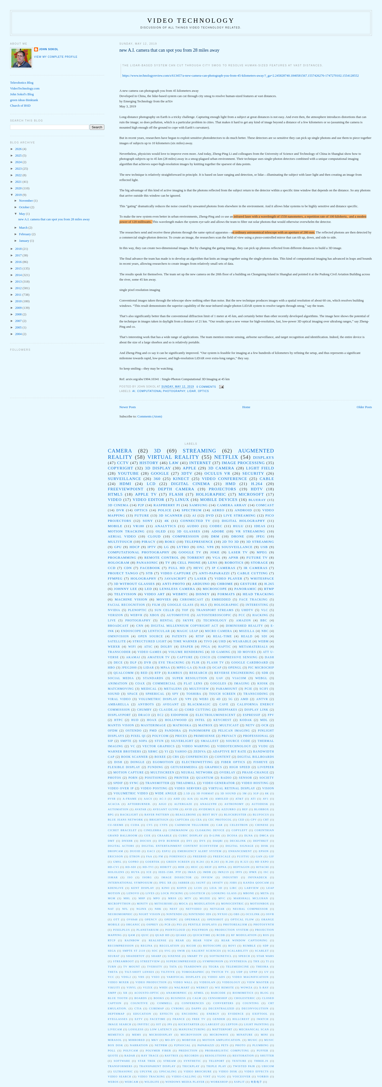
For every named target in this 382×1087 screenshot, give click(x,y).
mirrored (137, 1040)
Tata (173, 966)
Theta (113, 972)
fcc (242, 615)
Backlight (129, 814)
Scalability (238, 950)
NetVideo (194, 909)
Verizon (115, 615)
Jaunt (201, 882)
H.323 (244, 861)
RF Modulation (244, 935)
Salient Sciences (206, 950)
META (265, 893)
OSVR (270, 914)
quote (113, 1055)
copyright (120, 468)
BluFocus (261, 814)
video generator (219, 783)
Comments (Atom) (149, 416)
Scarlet (262, 950)
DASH (269, 657)
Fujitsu (243, 856)
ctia (138, 1008)
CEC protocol (220, 819)
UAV (220, 678)
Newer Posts (127, 407)
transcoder (119, 652)
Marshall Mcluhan (251, 898)
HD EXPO (262, 861)
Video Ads (216, 977)
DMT (111, 840)
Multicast (229, 725)
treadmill (186, 783)
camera (120, 451)
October (24, 207)
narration (139, 1045)
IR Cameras (256, 568)
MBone (248, 893)
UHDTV (247, 610)
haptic (224, 646)
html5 (115, 494)
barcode (218, 992)
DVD (210, 515)
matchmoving (121, 688)
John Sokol (48, 49)
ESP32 (166, 851)
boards (140, 998)
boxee (160, 757)
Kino (166, 888)
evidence (236, 1013)
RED (144, 673)
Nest (174, 909)
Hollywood (176, 720)
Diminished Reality (244, 625)
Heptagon (241, 867)
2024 (18, 162)
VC (133, 746)
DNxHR (127, 840)
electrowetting (197, 762)
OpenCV (151, 919)
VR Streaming (250, 531)
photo (240, 1045)
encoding (190, 1013)
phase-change (255, 772)
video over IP (121, 788)
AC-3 (162, 798)
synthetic (192, 1061)
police (164, 510)
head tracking (258, 594)
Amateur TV (158, 657)
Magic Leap (187, 631)
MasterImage (153, 725)
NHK (158, 909)
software (122, 1061)
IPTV (151, 547)
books (159, 998)
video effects (256, 1071)
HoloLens (116, 872)
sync (134, 783)
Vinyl (131, 987)
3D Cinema (118, 505)
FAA (149, 856)
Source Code (238, 741)
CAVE (224, 704)
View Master (258, 982)
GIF (271, 856)
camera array (232, 505)
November (26, 200)
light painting (256, 1024)
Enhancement (240, 851)
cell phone (189, 562)
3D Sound (228, 793)
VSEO (155, 977)
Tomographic (193, 972)
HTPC (118, 720)
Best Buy (210, 814)
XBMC (153, 751)
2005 (18, 327)
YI (166, 751)
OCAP (216, 667)
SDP (266, 945)
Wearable (242, 641)
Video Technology (191, 20)
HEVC (199, 568)
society (266, 777)
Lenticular (159, 631)
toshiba (194, 694)
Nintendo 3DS (199, 914)
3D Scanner (170, 515)
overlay (227, 772)
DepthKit (261, 840)
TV (167, 562)
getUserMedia (184, 767)
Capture (185, 657)
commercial (164, 683)
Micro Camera (218, 631)
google (160, 473)
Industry (230, 877)
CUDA (135, 825)
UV (266, 972)
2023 (18, 168)
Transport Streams (215, 610)
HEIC (194, 867)
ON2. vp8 (205, 547)
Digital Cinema (190, 483)
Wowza (246, 987)
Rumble (249, 945)
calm (197, 998)
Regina (147, 945)
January (24, 241)
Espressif (252, 715)
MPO (156, 898)
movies (163, 599)
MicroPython (119, 903)
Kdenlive (116, 888)
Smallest (210, 741)
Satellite (117, 641)
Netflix (226, 457)
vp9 (188, 699)
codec (216, 526)
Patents (179, 636)
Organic (133, 924)
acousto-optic (146, 992)
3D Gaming (221, 652)
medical (149, 688)
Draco (144, 715)
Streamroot (123, 961)
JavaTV (217, 882)
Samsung (198, 505)
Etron (135, 856)
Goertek (152, 861)
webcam (132, 1081)
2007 (18, 321)
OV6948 (132, 919)
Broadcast (118, 625)
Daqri (217, 840)
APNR (234, 557)
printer (181, 777)
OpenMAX (192, 919)
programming (122, 557)
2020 (18, 188)
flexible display (124, 767)
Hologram (119, 562)
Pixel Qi (138, 736)
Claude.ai (168, 709)
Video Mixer (118, 982)
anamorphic (176, 992)
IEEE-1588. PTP (169, 872)
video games (150, 652)
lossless (136, 1029)
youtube (128, 473)
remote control (161, 557)
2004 (18, 334)
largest (213, 1024)
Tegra (214, 966)
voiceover (242, 1076)
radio (226, 777)
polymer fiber (158, 1050)
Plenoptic (137, 610)
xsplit (239, 1081)
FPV (271, 715)
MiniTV (142, 903)
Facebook (150, 568)
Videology (231, 982)
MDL (264, 720)
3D (157, 451)
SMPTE (126, 741)
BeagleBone (186, 814)
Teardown (193, 966)
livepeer (266, 767)
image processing (243, 463)
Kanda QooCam (256, 882)
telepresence (199, 542)
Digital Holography (243, 521)
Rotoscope (212, 945)
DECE (118, 662)
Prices (181, 736)
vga (216, 557)
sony (148, 521)
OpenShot (215, 919)
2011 (18, 294)
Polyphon (200, 929)
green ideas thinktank (24, 100)
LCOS (198, 888)
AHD (176, 798)
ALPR (204, 798)
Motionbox (259, 903)
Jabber (184, 882)
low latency (161, 1029)
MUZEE (205, 898)
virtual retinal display (232, 788)
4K (166, 521)
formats (226, 594)
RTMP (269, 589)
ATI (253, 798)
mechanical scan (254, 1029)
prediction (188, 1050)
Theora (262, 966)
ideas (260, 526)
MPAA (165, 667)
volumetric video (130, 793)
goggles (218, 683)
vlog (221, 1076)
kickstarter (189, 1024)
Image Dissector (177, 877)
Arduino (201, 584)
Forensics (177, 856)
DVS (202, 840)
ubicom (268, 1066)
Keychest (222, 720)
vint (207, 1076)
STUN (159, 741)
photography (138, 620)
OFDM (113, 730)
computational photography (161, 391)
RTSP (200, 636)
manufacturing (192, 1029)
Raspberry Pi (166, 505)
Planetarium (148, 929)
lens (212, 562)
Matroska (182, 725)
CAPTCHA (182, 819)
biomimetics (243, 992)
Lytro (183, 547)
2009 (18, 308)
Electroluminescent (216, 715)
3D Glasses (188, 531)
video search (119, 1076)
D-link (214, 835)
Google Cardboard (249, 662)
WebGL (261, 678)
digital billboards (255, 757)
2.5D (187, 793)
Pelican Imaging (234, 730)
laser (201, 578)
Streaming (199, 451)
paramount (227, 688)
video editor (148, 499)
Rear (180, 940)
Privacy (229, 736)
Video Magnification (250, 977)
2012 (18, 288)
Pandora (173, 730)
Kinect (181, 478)
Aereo (218, 510)
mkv (154, 1040)
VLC (264, 610)
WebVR (136, 615)
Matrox (205, 725)
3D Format (205, 793)
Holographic (226, 605)
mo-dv (170, 1040)
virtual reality (173, 457)
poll (112, 1050)
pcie (248, 688)
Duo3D (135, 851)
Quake (181, 935)
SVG (168, 950)
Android (243, 510)
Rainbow (132, 940)
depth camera (176, 489)
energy (213, 1013)
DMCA (264, 835)
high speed (240, 767)
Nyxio (222, 914)
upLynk (146, 1071)
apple (189, 468)
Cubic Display (191, 835)
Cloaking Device (210, 830)
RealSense (158, 940)
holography (143, 578)
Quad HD (162, 935)
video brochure (198, 1071)
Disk (264, 845)
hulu (238, 526)
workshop (219, 1081)
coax (140, 683)
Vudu (263, 746)
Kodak (246, 720)
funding (155, 767)
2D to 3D (230, 542)
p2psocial (182, 1045)
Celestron (239, 825)
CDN (128, 568)
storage (259, 562)
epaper (187, 646)
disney (203, 594)
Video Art (154, 594)
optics (203, 391)
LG (166, 547)
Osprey (152, 924)
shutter (267, 1055)
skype (188, 620)
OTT (116, 919)
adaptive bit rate (229, 751)
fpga (205, 646)
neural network (197, 772)
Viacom (239, 678)
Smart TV (195, 956)
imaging (241, 683)
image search (119, 1024)
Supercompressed (181, 961)
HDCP (135, 547)
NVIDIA (114, 610)
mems (136, 1034)
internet (200, 463)
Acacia (114, 804)
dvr (120, 510)
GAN (259, 856)
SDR (265, 673)
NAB (202, 667)
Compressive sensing (237, 657)
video (115, 499)
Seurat (114, 956)
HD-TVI (148, 867)
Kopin (182, 888)
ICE (149, 872)
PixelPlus (121, 929)
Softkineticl (221, 956)
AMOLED (221, 798)
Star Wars (265, 956)
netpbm (161, 1045)
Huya (135, 872)
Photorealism (235, 924)
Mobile (115, 526)
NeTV (250, 725)
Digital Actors (121, 845)
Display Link (256, 709)
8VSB (112, 798)
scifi (264, 688)
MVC (222, 898)
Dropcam (115, 851)
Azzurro (228, 809)
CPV (254, 819)
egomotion (163, 762)
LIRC (233, 888)
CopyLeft (239, 830)
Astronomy (234, 804)
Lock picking (172, 893)
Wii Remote (224, 987)
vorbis (263, 1076)
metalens (173, 688)
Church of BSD (20, 105)
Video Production (151, 982)
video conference (224, 478)
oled (161, 531)
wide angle (166, 793)
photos (114, 777)
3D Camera (221, 468)
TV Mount (131, 966)
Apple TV (146, 494)
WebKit (202, 987)
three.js (261, 1061)
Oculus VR (217, 473)
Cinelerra (153, 830)
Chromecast (191, 599)
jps (169, 1024)
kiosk (262, 683)
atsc (148, 646)
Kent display (142, 888)
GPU (118, 547)
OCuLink (253, 914)
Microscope (215, 589)
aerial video (122, 536)
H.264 (257, 483)
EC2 (160, 715)
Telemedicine (237, 966)
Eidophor (179, 715)
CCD (112, 568)
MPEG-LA (184, 667)
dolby (167, 646)
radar (129, 1055)
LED (148, 589)
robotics (234, 562)
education (142, 1013)
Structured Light (150, 641)
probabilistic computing (227, 1050)
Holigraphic (211, 494)
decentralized (221, 1008)
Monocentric (232, 903)
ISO (130, 877)
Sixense (174, 956)
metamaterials (253, 646)
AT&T (239, 798)
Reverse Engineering (234, 673)
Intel (200, 720)
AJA (190, 798)
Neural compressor (250, 909)
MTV (188, 898)
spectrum (192, 510)
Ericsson (115, 856)
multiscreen (162, 772)
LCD (151, 483)
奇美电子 (256, 1081)
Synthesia (238, 961)
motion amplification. (221, 1040)
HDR (181, 867)
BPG (111, 814)
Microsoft (251, 494)
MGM (111, 898)
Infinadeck (257, 877)
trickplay (191, 1066)
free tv (198, 1019)
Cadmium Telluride (192, 825)
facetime (158, 1019)
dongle (138, 762)
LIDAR (191, 391)
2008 (18, 314)
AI (133, 391)
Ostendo (133, 730)
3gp (256, 793)
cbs (176, 757)
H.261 (200, 861)
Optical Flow (242, 919)
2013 (18, 281)
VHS (141, 977)
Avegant (171, 704)
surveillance (124, 478)
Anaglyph (208, 804)
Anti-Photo (173, 584)
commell (165, 1003)
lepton (232, 1024)
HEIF (208, 867)
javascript (175, 578)
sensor (245, 777)
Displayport (119, 715)
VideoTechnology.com (25, 88)
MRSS (172, 898)
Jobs (233, 882)
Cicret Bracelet (122, 830)
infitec (144, 1024)
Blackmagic (199, 704)
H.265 (269, 584)
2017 (18, 255)
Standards (153, 678)
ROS (266, 935)
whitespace (262, 578)
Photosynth (263, 924)
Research (198, 673)
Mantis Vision (121, 725)
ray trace (150, 1055)
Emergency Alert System (199, 851)
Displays (263, 457)
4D (218, 699)
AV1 (266, 798)
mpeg (262, 552)
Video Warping (196, 746)
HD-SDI (130, 867)
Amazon (243, 620)
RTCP (112, 940)
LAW (174, 463)
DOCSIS (145, 840)
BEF (245, 809)
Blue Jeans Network (125, 819)
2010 (18, 301)
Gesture (248, 584)
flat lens (193, 683)
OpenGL (235, 667)
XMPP (112, 992)
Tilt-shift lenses (139, 972)
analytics (165, 526)
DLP (133, 662)
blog (264, 992)
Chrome (225, 584)
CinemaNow (178, 830)
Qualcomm (124, 673)
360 (157, 478)
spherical (155, 694)
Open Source (150, 636)
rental (167, 620)
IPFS (239, 872)
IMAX (192, 872)
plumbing (260, 1045)
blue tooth (118, 998)
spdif (118, 783)
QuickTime (201, 935)
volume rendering (186, 652)
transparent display (157, 1066)
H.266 (230, 861)
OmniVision (118, 636)
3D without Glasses (134, 584)
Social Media (121, 678)
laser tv (238, 552)
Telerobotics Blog (22, 82)
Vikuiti (114, 987)
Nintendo (174, 914)
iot (158, 1024)
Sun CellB (164, 610)
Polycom (160, 736)
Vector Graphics (158, 746)
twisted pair (244, 1066)
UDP (239, 972)
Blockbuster (235, 814)
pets (225, 1045)
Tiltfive (168, 972)
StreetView (150, 961)
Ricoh (191, 945)
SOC (155, 950)
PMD (153, 730)
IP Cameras (223, 568)
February (25, 234)
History (148, 463)
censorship (218, 998)
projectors (222, 489)
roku (170, 542)
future (142, 515)
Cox (147, 835)
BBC (263, 620)
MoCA (183, 903)
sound (114, 694)
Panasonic (147, 562)
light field (260, 468)
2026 (18, 149)
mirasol (115, 1040)
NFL (125, 909)
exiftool (260, 1013)
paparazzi (206, 1045)
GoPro (133, 861)
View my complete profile (56, 56)
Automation (118, 809)
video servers (188, 788)
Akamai (133, 657)
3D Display (158, 468)
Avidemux (207, 809)
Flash (176, 494)
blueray (257, 500)
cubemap (156, 1008)
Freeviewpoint (126, 489)
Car (219, 825)
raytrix (171, 1055)
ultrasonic (123, 1071)
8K (267, 793)
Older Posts (364, 407)
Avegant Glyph (165, 809)
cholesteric (245, 998)
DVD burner (168, 840)
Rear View (202, 940)
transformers (120, 1066)
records (191, 1055)
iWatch (263, 1019)
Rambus (175, 673)
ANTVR (262, 699)
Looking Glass (224, 893)
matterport (222, 1029)
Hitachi (262, 867)
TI (267, 961)
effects (166, 1013)
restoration (243, 1055)
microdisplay (161, 1034)
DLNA (248, 835)
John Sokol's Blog (22, 94)
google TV (190, 552)
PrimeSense (204, 736)
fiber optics (233, 762)
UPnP (253, 972)
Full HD (177, 568)
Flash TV (215, 662)
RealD (246, 636)
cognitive (139, 1003)
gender (219, 1019)
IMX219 (223, 872)
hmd (231, 483)
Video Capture (176, 573)
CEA (199, 819)
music (253, 1040)
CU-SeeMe (115, 825)
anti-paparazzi (214, 573)
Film (156, 605)
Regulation (169, 945)
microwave (219, 1034)
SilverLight (182, 741)
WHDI (163, 987)
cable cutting (252, 573)
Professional (256, 736)
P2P (141, 505)
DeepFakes (227, 709)
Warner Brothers (124, 751)
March (23, 227)
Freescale (222, 856)
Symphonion (213, 961)
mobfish (189, 1040)
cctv (123, 463)
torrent (196, 557)
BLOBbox (261, 809)
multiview (199, 688)
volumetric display (158, 699)
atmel (199, 992)
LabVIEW (251, 888)
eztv (139, 1019)
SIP (110, 741)
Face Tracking (253, 599)
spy (175, 694)
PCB (168, 924)
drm (215, 536)
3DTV (187, 473)
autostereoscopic (214, 615)
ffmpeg (115, 578)
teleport (217, 1061)
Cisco (205, 657)
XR (125, 992)
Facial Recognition (126, 605)
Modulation (204, 903)
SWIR (181, 950)
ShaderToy (135, 956)
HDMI (125, 483)
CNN (140, 625)
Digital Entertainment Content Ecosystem (180, 845)
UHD (222, 641)
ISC (266, 872)
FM (161, 856)
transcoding (255, 694)
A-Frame (130, 798)
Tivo (208, 641)
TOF (185, 610)
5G (231, 699)
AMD (244, 699)
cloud (154, 536)
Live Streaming (240, 515)
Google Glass (180, 605)
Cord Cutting (198, 709)
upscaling (168, 1071)
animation (118, 683)
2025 (18, 155)
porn (133, 777)
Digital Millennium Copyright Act (184, 625)
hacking (260, 615)
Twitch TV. (220, 972)
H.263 (215, 861)
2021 (18, 182)
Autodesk (259, 804)
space (132, 694)
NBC (265, 631)
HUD (135, 720)
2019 (18, 195)
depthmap (116, 1013)
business (178, 998)
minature (245, 1034)
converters (223, 1003)
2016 (18, 262)
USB (264, 547)
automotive (178, 615)
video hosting (255, 783)
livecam (115, 1029)
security (253, 473)
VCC (111, 977)
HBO (111, 667)
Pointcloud (175, 929)
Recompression (121, 945)
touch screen (222, 694)
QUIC (145, 935)
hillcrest (240, 1019)
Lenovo (132, 893)
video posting (154, 788)
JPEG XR (165, 882)
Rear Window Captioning (244, 940)
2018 (18, 249)
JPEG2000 (129, 667)
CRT (266, 819)
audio (193, 526)
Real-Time (222, 636)
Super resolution (189, 678)
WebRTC (180, 594)
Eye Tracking (171, 662)
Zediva (200, 751)
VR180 (138, 526)
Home (246, 407)
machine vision (131, 599)
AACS (148, 798)
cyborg (177, 1008)
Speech (244, 956)
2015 (18, 268)
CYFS (164, 825)
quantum (204, 777)
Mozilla (247, 631)
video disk (228, 1071)
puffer (262, 1050)
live (112, 620)
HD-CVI (113, 867)
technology (215, 620)
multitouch (120, 542)
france (179, 1019)
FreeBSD (200, 856)
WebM (263, 641)
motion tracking (126, 531)
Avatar (140, 809)
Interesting (257, 605)
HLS (204, 605)
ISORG (147, 877)
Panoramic (245, 589)
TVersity (155, 966)
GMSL (117, 861)
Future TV (257, 557)
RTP (158, 673)
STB (149, 573)
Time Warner (185, 641)
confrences (197, 757)
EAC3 (151, 851)
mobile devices (219, 499)
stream (169, 1061)
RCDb (220, 935)
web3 (204, 699)
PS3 (179, 924)
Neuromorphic (120, 914)
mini (264, 1034)
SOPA (143, 741)
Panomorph (199, 730)
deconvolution (255, 1008)
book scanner (134, 757)
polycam (130, 1050)
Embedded (221, 599)
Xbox (154, 615)
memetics (116, 1034)
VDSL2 (126, 977)
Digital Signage (239, 845)
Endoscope (131, 631)
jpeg (260, 536)
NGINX (141, 909)
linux (182, 499)
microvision (191, 1034)
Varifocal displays (184, 977)
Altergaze (183, 804)
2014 (18, 275)
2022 (18, 175)
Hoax (152, 720)
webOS (113, 1081)
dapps (196, 1008)
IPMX (253, 872)
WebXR (114, 646)
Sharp (156, 956)
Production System (232, 929)
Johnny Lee (125, 589)
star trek (146, 1061)
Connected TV (195, 521)
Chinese (262, 825)
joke (214, 552)
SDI (264, 636)
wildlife (151, 1081)
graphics (213, 767)
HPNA (222, 867)
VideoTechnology (234, 746)
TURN (112, 966)
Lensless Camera (177, 589)
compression (186, 536)
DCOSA (232, 835)
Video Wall (183, 982)
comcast (265, 505)
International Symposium (130, 882)
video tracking (151, 1076)
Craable (164, 835)
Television (125, 594)
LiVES (150, 893)
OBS (237, 914)
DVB (147, 662)
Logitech (197, 893)
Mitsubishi (163, 903)
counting (251, 1003)
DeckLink (238, 840)
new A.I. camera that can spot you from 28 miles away (169, 50)
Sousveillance (236, 547)
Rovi (232, 945)
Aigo (163, 804)
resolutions (215, 1055)
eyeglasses (118, 1019)
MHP (142, 898)
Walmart (182, 987)
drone (237, 536)
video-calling (184, 1076)
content (223, 757)
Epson (264, 851)
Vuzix (148, 987)
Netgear (217, 909)
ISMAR (113, 877)
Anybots (146, 704)
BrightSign (159, 819)
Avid (188, 809)
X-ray (264, 987)
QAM (131, 935)
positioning (156, 777)
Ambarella (118, 704)
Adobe (217, 531)
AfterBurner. (139, 804)
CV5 (150, 825)
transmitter (157, 783)
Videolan (207, 982)
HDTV (257, 489)
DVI (189, 840)
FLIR (196, 662)
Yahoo (181, 751)
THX (256, 961)
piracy (148, 542)
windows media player (185, 1081)
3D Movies (246, 652)
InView (207, 877)
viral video (119, 699)
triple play (216, 1066)
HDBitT (166, 867)
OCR (265, 725)
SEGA (112, 950)
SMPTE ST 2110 (133, 950)
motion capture (128, 772)
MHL (126, 898)
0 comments (206, 386)
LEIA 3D (216, 888)
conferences (193, 1003)
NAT (111, 909)
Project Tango (123, 573)
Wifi (132, 646)
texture (239, 1061)
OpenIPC (170, 919)
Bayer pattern (156, 814)
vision (268, 788)
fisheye (260, 762)
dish (118, 762)
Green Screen (178, 861)
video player (228, 578)
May (22, 214)
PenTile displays (202, 924)
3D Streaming (260, 542)
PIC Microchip (261, 667)
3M (244, 793)
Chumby (144, 709)
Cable (267, 478)
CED (241, 819)
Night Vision (149, 914)
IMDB (207, 872)
